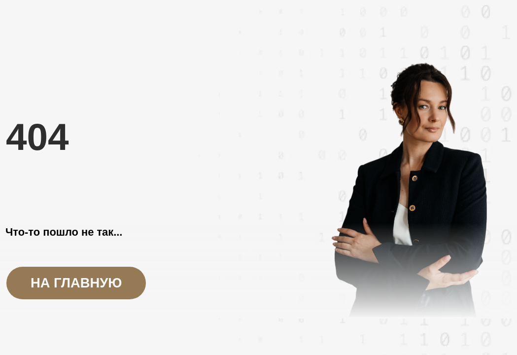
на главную (76, 282)
